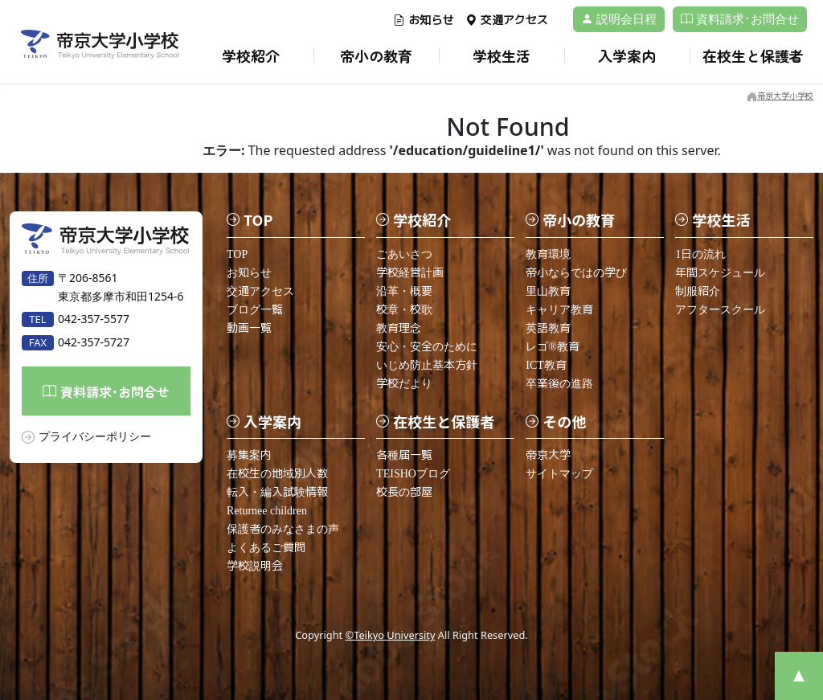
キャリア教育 (559, 310)
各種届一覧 (404, 455)
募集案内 (249, 455)
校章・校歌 (404, 310)
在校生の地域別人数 (277, 474)
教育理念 (398, 328)
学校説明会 (255, 566)
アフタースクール (720, 310)
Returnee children (267, 511)
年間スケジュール (720, 273)
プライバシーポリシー (95, 436)
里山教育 (548, 291)
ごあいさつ (404, 254)
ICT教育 (546, 365)
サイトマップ (559, 474)
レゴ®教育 (552, 347)
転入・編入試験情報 (277, 492)
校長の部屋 (404, 492)
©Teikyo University (391, 635)
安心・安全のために (426, 347)
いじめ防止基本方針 (426, 365)
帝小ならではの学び (576, 273)
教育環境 (548, 254)
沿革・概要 (404, 291)
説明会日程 (619, 19)
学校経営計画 (410, 273)
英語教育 (548, 328)
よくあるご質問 (266, 548)
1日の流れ (700, 254)
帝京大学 (548, 455)
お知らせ (423, 20)
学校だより (404, 384)
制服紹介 (697, 291)
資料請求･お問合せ (740, 19)
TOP (237, 254)
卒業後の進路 (559, 384)
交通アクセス (506, 20)
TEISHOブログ (413, 474)
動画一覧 (249, 328)
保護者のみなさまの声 (283, 529)
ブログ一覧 (255, 310)
